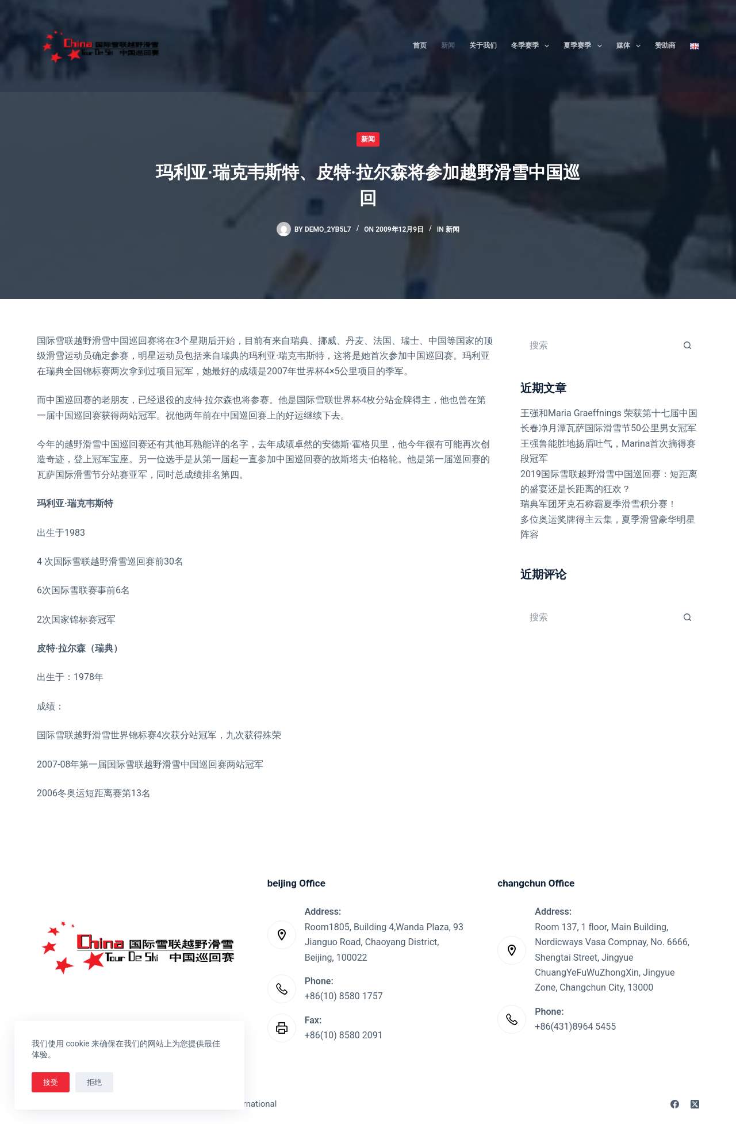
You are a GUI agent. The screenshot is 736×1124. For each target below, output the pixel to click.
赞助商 (665, 45)
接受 (50, 1082)
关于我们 (483, 45)
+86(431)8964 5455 (575, 1026)
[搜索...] (598, 344)
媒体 (630, 46)
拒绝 (94, 1082)
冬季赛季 (532, 46)
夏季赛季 (585, 46)
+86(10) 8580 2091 (344, 1035)
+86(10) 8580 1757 (344, 996)
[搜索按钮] (687, 344)
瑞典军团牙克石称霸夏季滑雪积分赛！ (598, 503)
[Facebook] (674, 1104)
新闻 (448, 45)
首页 (420, 45)
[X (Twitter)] (695, 1104)
